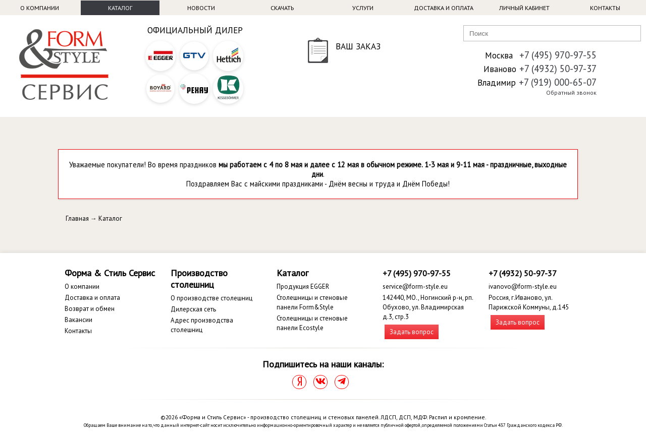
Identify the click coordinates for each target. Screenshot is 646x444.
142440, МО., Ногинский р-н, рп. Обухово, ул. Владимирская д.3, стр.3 (428, 307)
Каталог (120, 8)
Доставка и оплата (443, 8)
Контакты (605, 8)
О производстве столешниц (211, 298)
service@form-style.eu (415, 286)
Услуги (362, 8)
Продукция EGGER (303, 286)
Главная (77, 218)
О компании (39, 8)
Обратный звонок (571, 92)
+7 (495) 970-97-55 (558, 55)
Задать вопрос (412, 332)
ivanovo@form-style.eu (523, 286)
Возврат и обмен (90, 308)
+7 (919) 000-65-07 (558, 82)
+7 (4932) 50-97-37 (558, 68)
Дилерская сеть (193, 309)
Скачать (282, 8)
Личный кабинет (524, 8)
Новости (201, 8)
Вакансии (78, 319)
